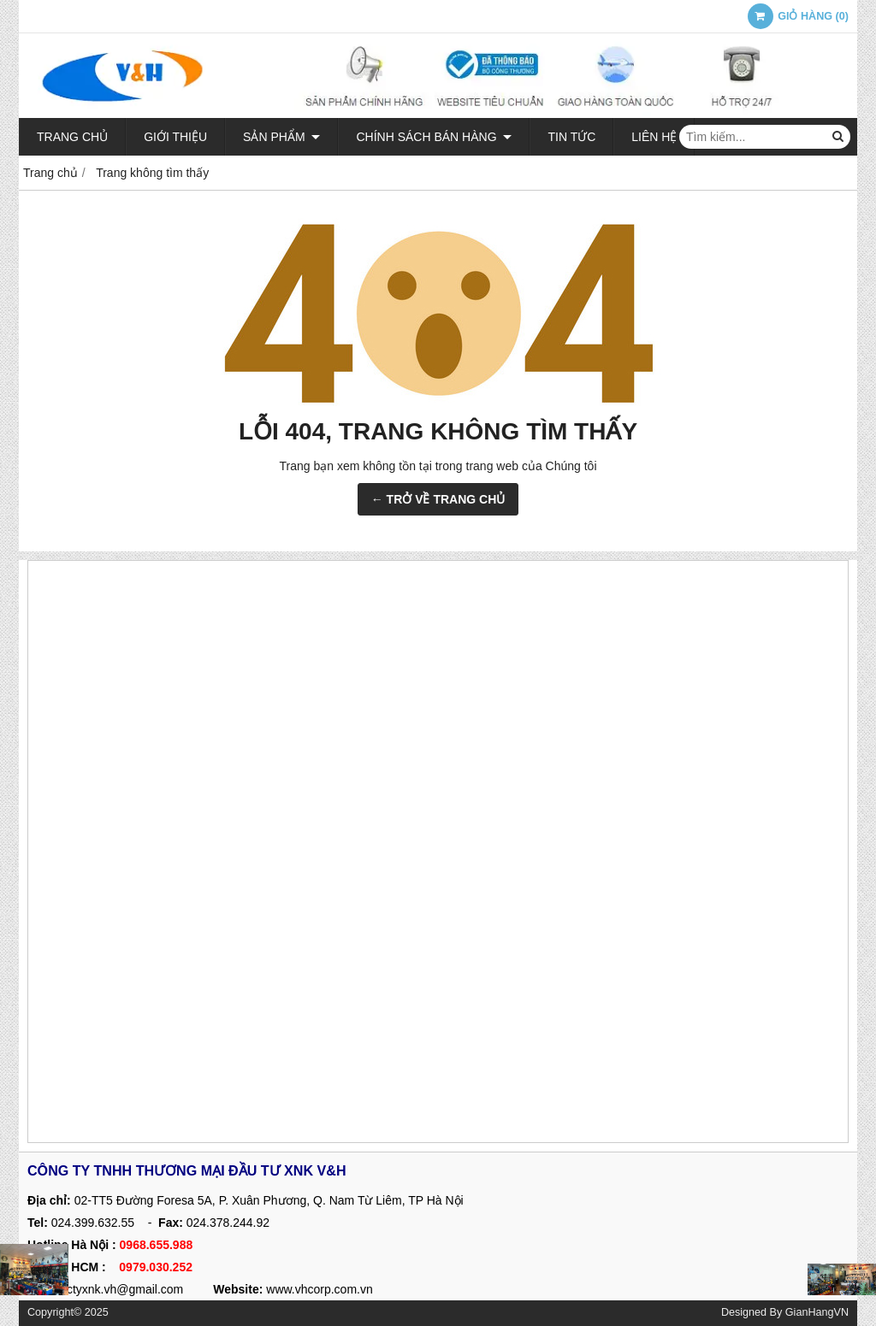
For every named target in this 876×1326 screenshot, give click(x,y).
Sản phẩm (281, 137)
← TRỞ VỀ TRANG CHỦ (438, 499)
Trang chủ (72, 137)
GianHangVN (817, 1312)
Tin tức (571, 137)
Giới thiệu (175, 137)
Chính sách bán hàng (434, 137)
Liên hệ (654, 137)
